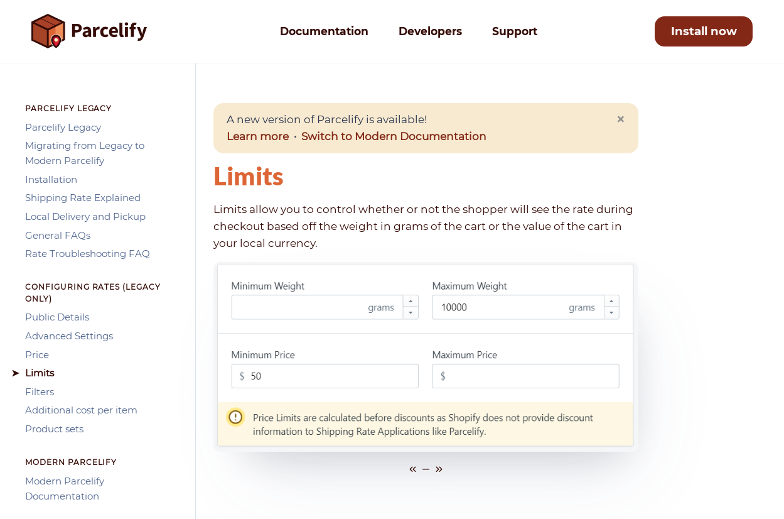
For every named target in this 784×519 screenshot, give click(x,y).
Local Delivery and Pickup (85, 216)
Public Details (57, 317)
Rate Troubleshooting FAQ (87, 254)
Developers (430, 31)
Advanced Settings (69, 336)
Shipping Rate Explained (83, 198)
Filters (39, 392)
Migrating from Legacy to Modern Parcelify (84, 153)
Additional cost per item (81, 410)
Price (37, 355)
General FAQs (57, 235)
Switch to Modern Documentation (393, 136)
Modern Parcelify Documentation (64, 488)
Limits (39, 373)
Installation (51, 179)
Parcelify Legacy (63, 127)
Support (514, 31)
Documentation (324, 31)
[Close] (620, 119)
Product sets (54, 429)
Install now (704, 31)
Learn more (258, 136)
